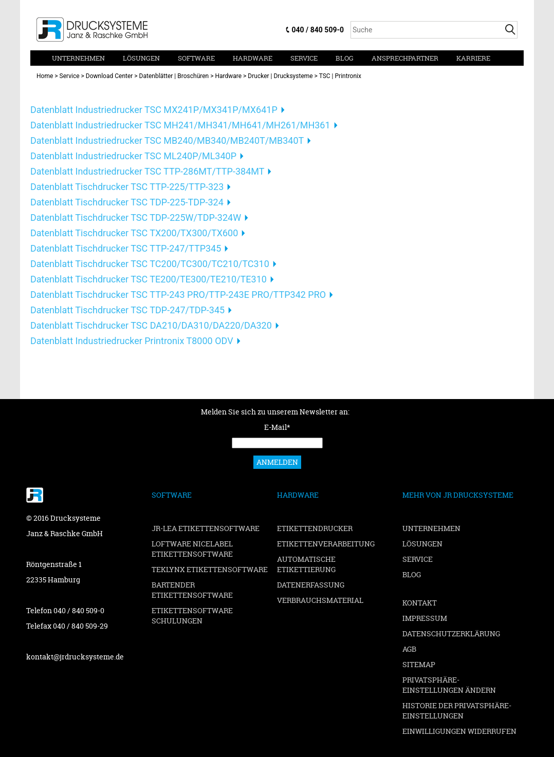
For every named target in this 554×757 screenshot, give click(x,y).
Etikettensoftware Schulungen (192, 615)
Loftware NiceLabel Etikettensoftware (192, 549)
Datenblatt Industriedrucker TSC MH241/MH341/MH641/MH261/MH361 (180, 125)
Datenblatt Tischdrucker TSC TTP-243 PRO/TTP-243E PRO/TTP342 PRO (178, 294)
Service (304, 58)
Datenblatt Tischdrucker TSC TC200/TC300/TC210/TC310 (149, 263)
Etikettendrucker (315, 528)
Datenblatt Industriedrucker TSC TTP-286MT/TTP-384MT (147, 171)
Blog (345, 58)
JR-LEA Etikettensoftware (206, 528)
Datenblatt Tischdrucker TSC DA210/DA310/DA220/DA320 (151, 325)
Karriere (473, 58)
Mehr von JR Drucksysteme (457, 495)
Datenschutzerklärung (451, 633)
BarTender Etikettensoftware (192, 590)
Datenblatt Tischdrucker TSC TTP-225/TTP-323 (127, 186)
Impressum (424, 618)
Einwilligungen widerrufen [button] (459, 731)
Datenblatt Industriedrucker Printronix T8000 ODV (131, 340)
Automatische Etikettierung (306, 564)
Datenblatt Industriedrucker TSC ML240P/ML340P (133, 155)
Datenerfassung (310, 585)
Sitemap (418, 664)
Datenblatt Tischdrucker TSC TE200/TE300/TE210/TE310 (148, 279)
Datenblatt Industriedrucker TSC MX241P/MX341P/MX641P (154, 109)
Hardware (252, 58)
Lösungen (141, 58)
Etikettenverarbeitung (326, 543)
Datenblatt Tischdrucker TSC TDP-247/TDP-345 (127, 310)
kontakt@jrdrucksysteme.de (75, 656)
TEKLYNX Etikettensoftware (210, 569)
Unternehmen (78, 58)
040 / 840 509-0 (318, 30)
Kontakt (419, 603)
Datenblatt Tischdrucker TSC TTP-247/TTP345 (125, 248)
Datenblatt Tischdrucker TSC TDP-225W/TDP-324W (135, 217)
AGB (409, 649)
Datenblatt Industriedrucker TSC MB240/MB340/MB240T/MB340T (167, 140)
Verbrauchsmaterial (320, 600)
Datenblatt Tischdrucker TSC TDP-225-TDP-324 (127, 202)
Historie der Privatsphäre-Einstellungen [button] (456, 711)
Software (196, 58)
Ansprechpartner (405, 58)
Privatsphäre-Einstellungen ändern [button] (449, 685)
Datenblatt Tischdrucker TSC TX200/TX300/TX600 (134, 233)
